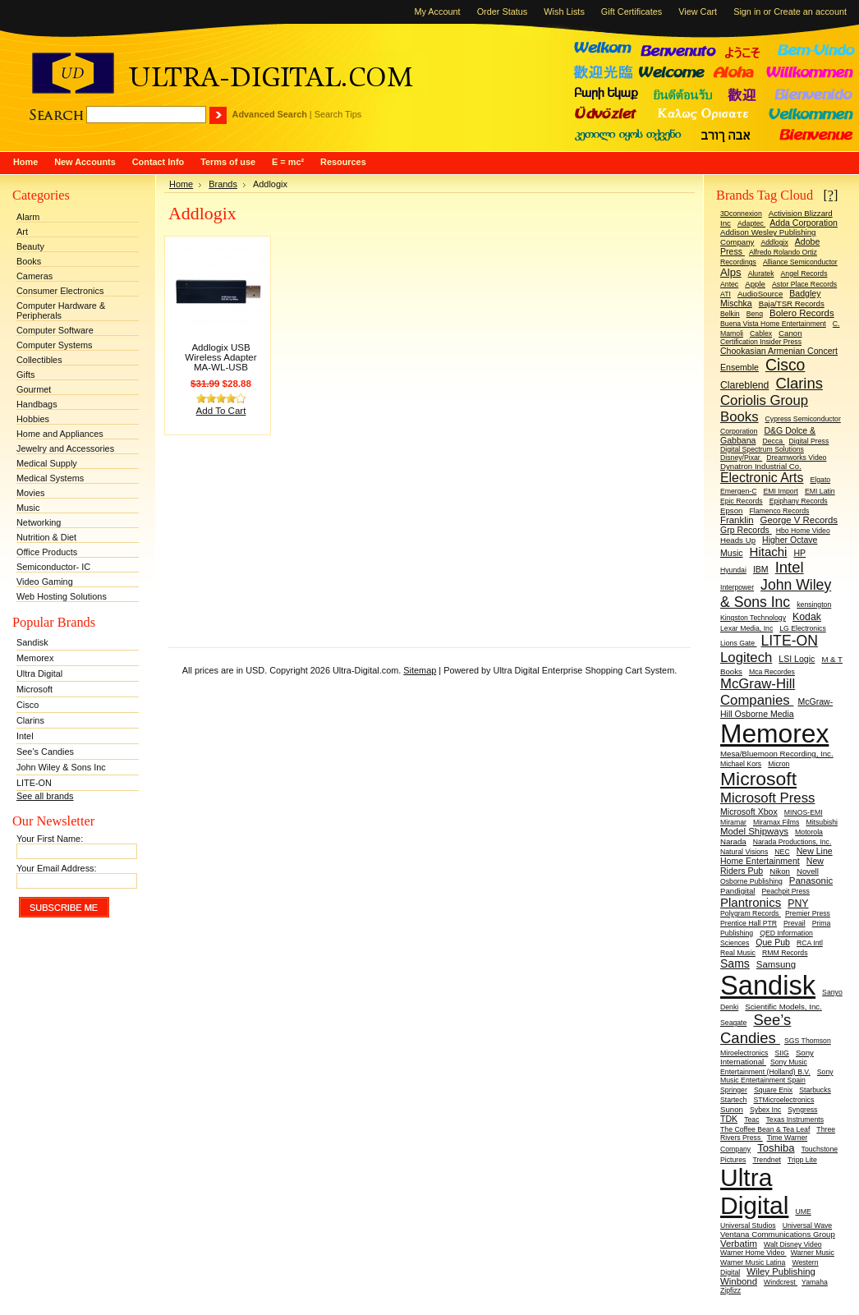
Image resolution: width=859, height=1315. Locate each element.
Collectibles (39, 360)
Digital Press (808, 441)
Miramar (733, 822)
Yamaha (815, 1282)
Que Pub (773, 942)
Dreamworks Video (796, 457)
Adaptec (751, 223)
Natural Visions (744, 852)
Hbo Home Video (803, 530)
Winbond (738, 1281)
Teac (751, 1119)
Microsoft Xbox (749, 811)
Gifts (25, 374)
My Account (437, 11)
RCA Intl (810, 943)
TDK (728, 1119)
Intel (25, 736)
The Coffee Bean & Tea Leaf (765, 1129)
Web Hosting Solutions (61, 596)
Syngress (802, 1110)
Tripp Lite (802, 1160)
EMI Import (780, 491)
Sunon (731, 1109)
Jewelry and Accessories (65, 448)
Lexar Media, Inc (746, 628)
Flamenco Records (779, 511)
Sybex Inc (765, 1110)
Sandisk (32, 642)
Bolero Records (801, 313)
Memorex (34, 658)
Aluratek (761, 273)
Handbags (36, 404)
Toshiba (775, 1148)
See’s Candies (45, 751)
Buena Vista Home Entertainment (773, 324)
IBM (761, 569)
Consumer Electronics (59, 291)
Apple (755, 283)
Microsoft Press (767, 798)
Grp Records (746, 530)
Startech (733, 1100)
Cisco (27, 705)
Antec (729, 284)
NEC (781, 852)
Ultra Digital (39, 673)
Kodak (806, 617)
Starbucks (815, 1090)
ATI (725, 294)
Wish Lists (564, 11)
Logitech (746, 657)
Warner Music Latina (752, 1262)
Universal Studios (748, 1225)
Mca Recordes (772, 672)
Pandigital (737, 890)
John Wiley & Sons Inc (61, 767)
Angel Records (804, 273)
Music (27, 508)
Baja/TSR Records (792, 303)
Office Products (46, 552)
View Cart (697, 11)
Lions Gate (738, 643)
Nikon (779, 871)
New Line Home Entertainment (776, 856)
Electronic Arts (761, 478)
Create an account (810, 11)
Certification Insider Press (761, 342)
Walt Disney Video (793, 1244)
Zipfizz (730, 1290)
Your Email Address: (56, 868)
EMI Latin (820, 491)
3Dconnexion (741, 213)
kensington (814, 604)
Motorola (809, 832)
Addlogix (774, 242)
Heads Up (738, 540)
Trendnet (766, 1160)
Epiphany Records (798, 501)
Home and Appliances (59, 434)
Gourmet (33, 389)
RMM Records (785, 953)
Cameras (34, 276)
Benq (754, 314)
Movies (30, 493)
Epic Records (741, 501)
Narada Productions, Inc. (792, 842)
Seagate (733, 1022)
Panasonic (811, 880)
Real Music (738, 953)
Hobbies (32, 419)
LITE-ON (34, 783)
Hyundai (733, 570)
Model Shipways (754, 831)
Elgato (821, 480)
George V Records (799, 520)
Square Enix (773, 1090)
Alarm (27, 217)
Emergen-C (738, 491)
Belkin (730, 314)
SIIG (781, 1053)
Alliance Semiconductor (800, 262)
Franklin (737, 520)
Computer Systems (54, 345)
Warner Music (812, 1252)
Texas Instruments (795, 1119)
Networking (38, 522)
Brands (223, 184)
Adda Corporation (803, 223)
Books (28, 261)
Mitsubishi (822, 822)
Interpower (737, 587)
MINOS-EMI (803, 812)
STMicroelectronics (783, 1100)
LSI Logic (797, 659)
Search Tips (338, 114)
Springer (733, 1090)
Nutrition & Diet (46, 537)
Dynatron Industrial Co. (761, 466)
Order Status (502, 11)
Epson (731, 510)
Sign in (746, 11)
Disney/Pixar (741, 457)
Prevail (794, 923)
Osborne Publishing (751, 881)
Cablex (761, 333)
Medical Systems (50, 478)
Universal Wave (808, 1225)
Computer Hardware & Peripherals (60, 310)
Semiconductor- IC (53, 567)
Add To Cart (221, 411)
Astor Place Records (804, 284)
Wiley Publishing (780, 1271)
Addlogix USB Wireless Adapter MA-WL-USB (220, 357)
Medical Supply (46, 463)
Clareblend (744, 385)
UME (803, 1211)
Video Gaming (44, 581)
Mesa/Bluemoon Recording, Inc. (777, 753)
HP (799, 553)
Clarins (30, 720)
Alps (731, 272)
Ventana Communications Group (777, 1234)
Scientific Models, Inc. (783, 1006)
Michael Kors (740, 764)
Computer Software (55, 330)
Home (181, 184)
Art (22, 232)
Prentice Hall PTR (748, 923)
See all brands (45, 796)
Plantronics (750, 902)
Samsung (776, 964)
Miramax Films (776, 822)
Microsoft (34, 689)
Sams (735, 963)
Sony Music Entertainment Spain (777, 1076)
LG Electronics (802, 628)
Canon (790, 333)
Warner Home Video (753, 1252)
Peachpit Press (786, 891)
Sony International (767, 1057)
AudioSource (760, 293)
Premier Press (807, 913)
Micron (778, 764)
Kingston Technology (753, 618)
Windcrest (780, 1282)
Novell (808, 871)
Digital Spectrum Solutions (762, 449)
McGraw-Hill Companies (757, 692)
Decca (773, 441)
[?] (830, 195)
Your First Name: (49, 839)
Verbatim (738, 1243)
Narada (733, 841)
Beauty (30, 246)
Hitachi (769, 552)
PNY (798, 903)
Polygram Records (750, 913)
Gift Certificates (631, 11)
